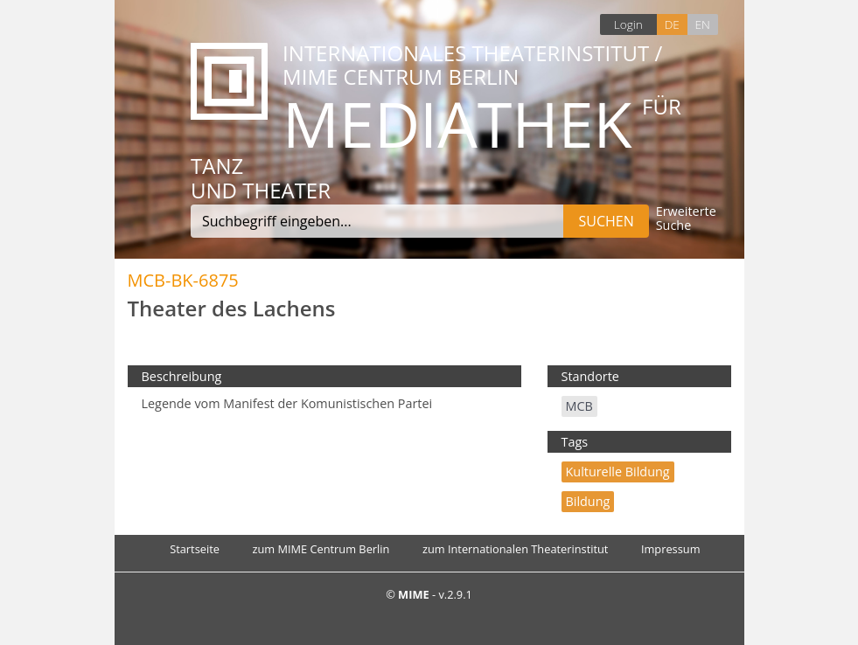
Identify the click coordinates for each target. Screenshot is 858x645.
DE (672, 24)
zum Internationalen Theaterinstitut (515, 549)
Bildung (588, 501)
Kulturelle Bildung (618, 471)
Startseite (195, 549)
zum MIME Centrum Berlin (320, 549)
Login (628, 24)
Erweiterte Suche (686, 219)
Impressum (671, 549)
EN (701, 24)
